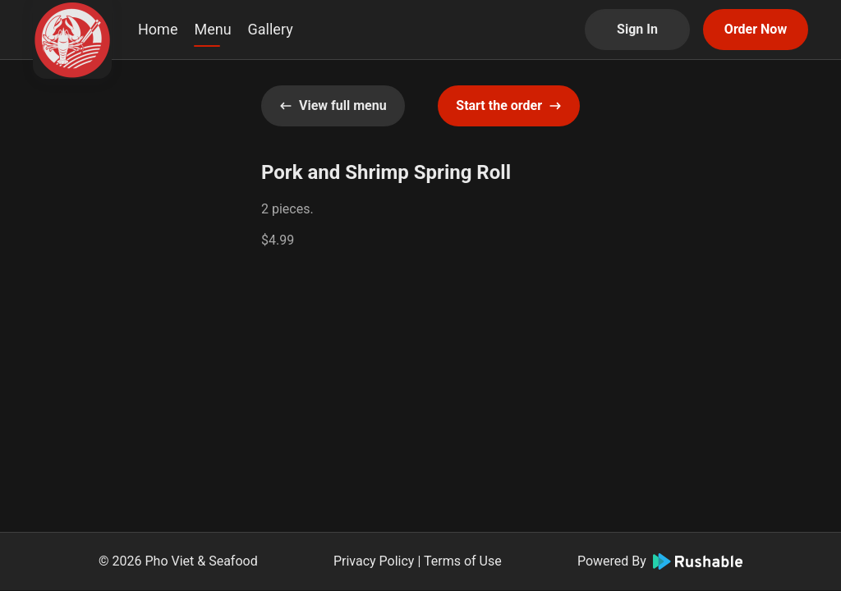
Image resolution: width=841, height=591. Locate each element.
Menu (212, 29)
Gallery (270, 29)
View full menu (333, 105)
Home (157, 29)
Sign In (637, 29)
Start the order (509, 105)
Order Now (755, 29)
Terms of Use (463, 561)
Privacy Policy (374, 561)
